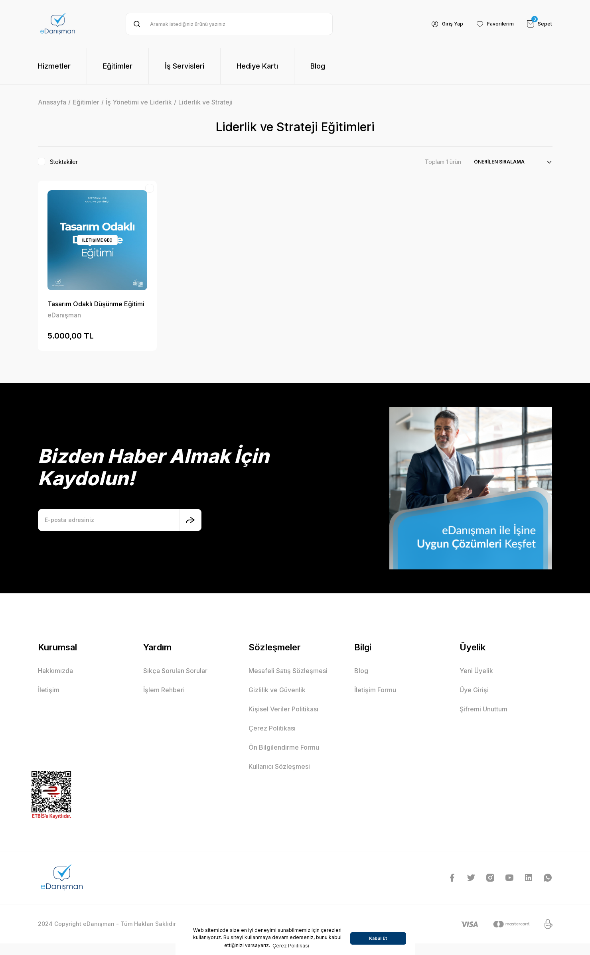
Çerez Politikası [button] (290, 946)
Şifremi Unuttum (483, 709)
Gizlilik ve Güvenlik (277, 690)
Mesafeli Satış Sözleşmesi (288, 671)
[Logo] (58, 24)
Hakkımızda (55, 671)
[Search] (229, 24)
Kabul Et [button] (378, 938)
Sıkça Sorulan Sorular (175, 671)
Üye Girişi (474, 690)
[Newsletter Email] (119, 520)
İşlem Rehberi (164, 690)
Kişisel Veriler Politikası (283, 709)
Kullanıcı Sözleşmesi (279, 766)
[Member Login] (439, 24)
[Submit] (190, 520)
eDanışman (64, 315)
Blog (361, 671)
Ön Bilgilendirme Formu (284, 747)
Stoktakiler (64, 161)
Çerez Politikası (272, 728)
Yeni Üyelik (476, 671)
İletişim (48, 690)
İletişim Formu (375, 690)
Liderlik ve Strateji (205, 102)
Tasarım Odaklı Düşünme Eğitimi (95, 304)
